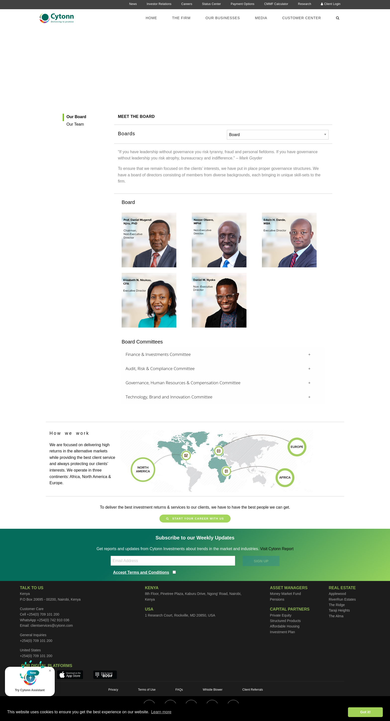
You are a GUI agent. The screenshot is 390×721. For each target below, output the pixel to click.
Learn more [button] (161, 712)
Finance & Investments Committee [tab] (158, 354)
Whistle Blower (212, 689)
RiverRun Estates (342, 599)
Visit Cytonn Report (277, 549)
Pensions (277, 599)
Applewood (337, 594)
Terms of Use (147, 689)
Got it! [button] (365, 712)
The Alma (336, 616)
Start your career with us (195, 518)
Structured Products (285, 621)
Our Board (76, 117)
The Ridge (337, 605)
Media (261, 18)
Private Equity (280, 615)
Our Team (75, 124)
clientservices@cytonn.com (52, 625)
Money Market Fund (285, 594)
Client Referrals (252, 689)
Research (304, 4)
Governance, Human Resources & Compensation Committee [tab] (183, 382)
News (133, 4)
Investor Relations (159, 4)
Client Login (331, 4)
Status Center (211, 4)
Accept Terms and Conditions (141, 572)
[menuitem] (154, 17)
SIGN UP (261, 561)
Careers (186, 4)
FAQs (179, 689)
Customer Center (301, 18)
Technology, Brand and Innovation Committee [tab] (169, 397)
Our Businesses (222, 18)
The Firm (181, 18)
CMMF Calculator (276, 4)
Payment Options (242, 4)
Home (151, 18)
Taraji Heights (339, 610)
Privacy (113, 689)
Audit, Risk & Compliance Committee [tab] (160, 368)
